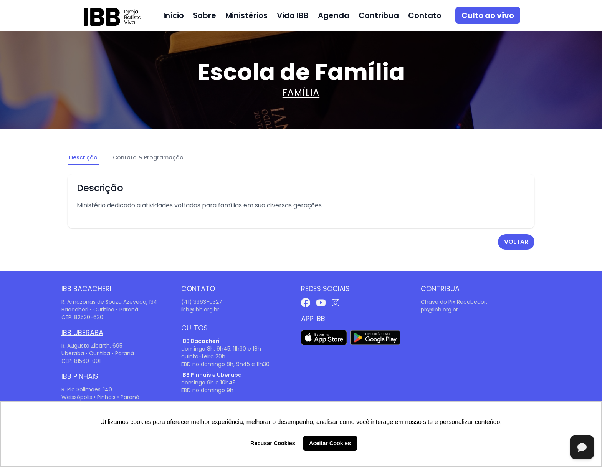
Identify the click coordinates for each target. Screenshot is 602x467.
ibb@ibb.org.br (200, 309)
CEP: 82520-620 (82, 317)
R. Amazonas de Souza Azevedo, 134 (109, 302)
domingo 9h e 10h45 (208, 382)
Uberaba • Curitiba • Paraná (97, 353)
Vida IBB (293, 15)
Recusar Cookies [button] (272, 443)
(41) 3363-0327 (201, 302)
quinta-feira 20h (203, 356)
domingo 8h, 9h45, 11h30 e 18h (221, 349)
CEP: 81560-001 (81, 361)
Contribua (379, 15)
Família (301, 92)
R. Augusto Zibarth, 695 (91, 345)
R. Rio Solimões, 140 (86, 389)
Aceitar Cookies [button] (330, 443)
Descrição (83, 157)
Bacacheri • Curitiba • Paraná (99, 309)
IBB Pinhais (79, 376)
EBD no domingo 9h (207, 390)
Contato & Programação (148, 157)
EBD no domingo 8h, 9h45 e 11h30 (225, 364)
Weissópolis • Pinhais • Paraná (100, 397)
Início (173, 15)
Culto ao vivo (487, 15)
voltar (516, 241)
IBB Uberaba (82, 332)
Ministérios (246, 15)
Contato (425, 15)
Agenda (333, 15)
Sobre (204, 15)
